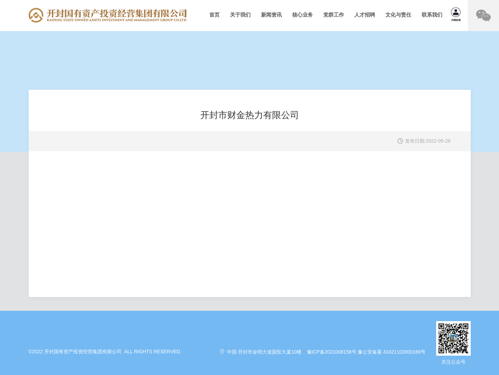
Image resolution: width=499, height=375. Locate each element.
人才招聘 (364, 15)
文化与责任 (398, 15)
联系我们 (432, 15)
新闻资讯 (271, 15)
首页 (214, 15)
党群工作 (333, 15)
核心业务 (302, 15)
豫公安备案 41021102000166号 (392, 352)
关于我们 (240, 15)
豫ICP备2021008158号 (331, 352)
